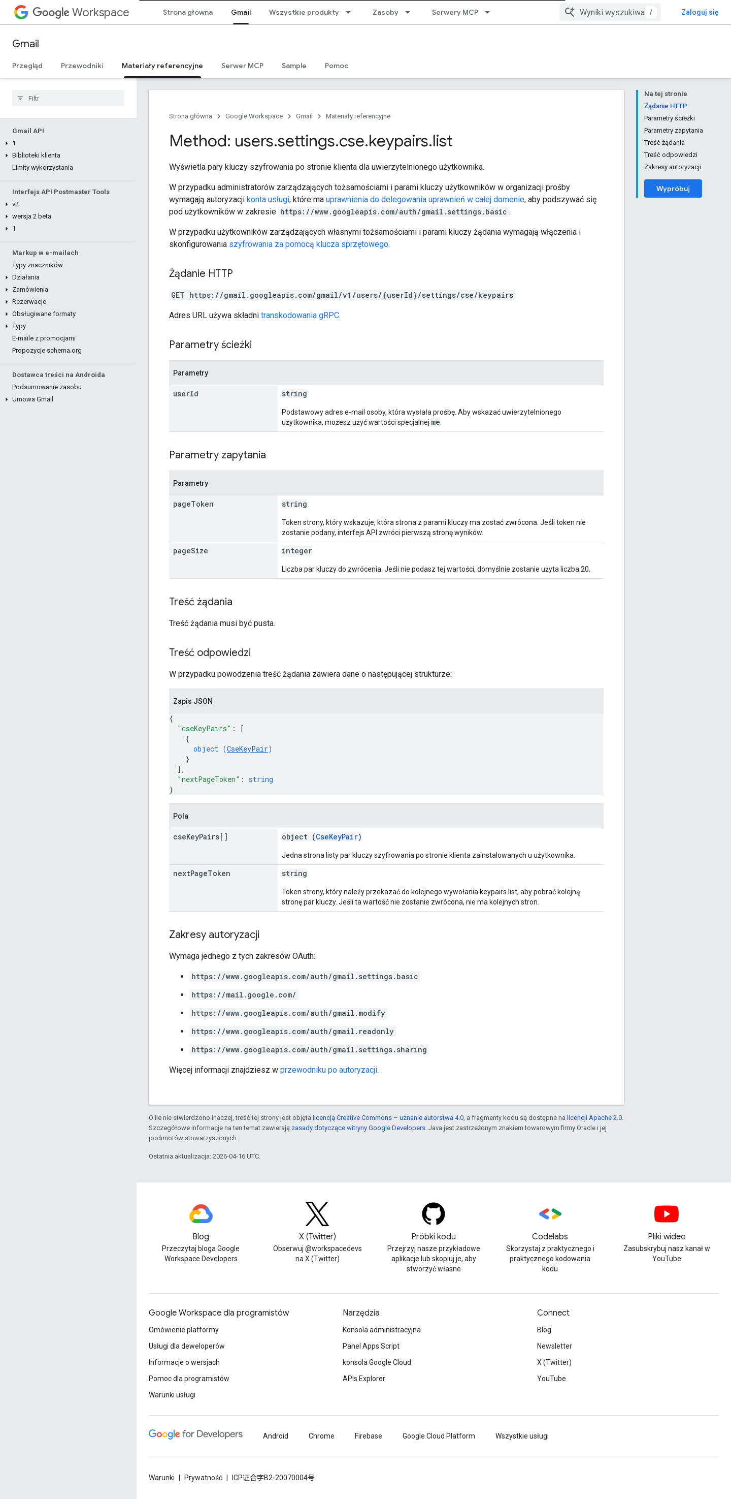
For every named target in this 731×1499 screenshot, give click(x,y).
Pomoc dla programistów (189, 1379)
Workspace (80, 12)
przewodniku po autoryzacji (328, 1070)
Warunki (162, 1478)
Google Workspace (254, 116)
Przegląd (27, 65)
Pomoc (336, 65)
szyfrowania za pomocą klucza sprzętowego (308, 244)
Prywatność (203, 1478)
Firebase (368, 1436)
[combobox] (610, 12)
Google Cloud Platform (439, 1436)
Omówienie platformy (184, 1330)
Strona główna (188, 12)
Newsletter (554, 1346)
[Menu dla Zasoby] (410, 12)
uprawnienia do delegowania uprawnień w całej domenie (425, 199)
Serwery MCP (455, 12)
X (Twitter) (554, 1362)
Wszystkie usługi (522, 1436)
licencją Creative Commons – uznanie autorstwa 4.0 (388, 1117)
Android (275, 1436)
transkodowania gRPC (300, 315)
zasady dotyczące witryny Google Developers (358, 1128)
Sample (294, 65)
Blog (544, 1330)
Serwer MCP (242, 65)
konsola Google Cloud (377, 1362)
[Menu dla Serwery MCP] (490, 12)
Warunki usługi (172, 1395)
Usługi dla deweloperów (187, 1346)
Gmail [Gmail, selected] (241, 12)
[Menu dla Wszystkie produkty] (351, 12)
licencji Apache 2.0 (594, 1117)
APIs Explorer (364, 1379)
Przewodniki (82, 65)
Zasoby (385, 12)
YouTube (551, 1379)
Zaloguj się (700, 12)
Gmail (25, 44)
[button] (66, 143)
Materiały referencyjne (358, 116)
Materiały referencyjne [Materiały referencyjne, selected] (162, 65)
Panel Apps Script (371, 1346)
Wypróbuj (673, 188)
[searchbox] (68, 98)
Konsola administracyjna (382, 1330)
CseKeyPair (247, 749)
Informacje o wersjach (184, 1362)
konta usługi (268, 199)
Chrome (322, 1436)
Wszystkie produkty (304, 12)
